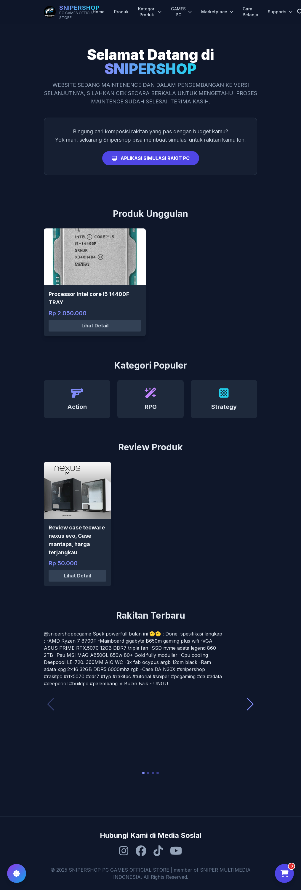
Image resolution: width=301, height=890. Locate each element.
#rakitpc (53, 676)
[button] (143, 773)
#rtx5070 (74, 676)
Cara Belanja (250, 11)
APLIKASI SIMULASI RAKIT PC (151, 158)
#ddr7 (92, 676)
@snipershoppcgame (67, 634)
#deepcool (56, 683)
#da (201, 676)
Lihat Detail (94, 326)
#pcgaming (183, 676)
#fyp (106, 676)
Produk (121, 11)
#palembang (104, 683)
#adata (214, 676)
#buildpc (78, 683)
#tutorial (141, 676)
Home (99, 11)
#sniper (161, 676)
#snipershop (191, 669)
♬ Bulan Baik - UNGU (143, 683)
